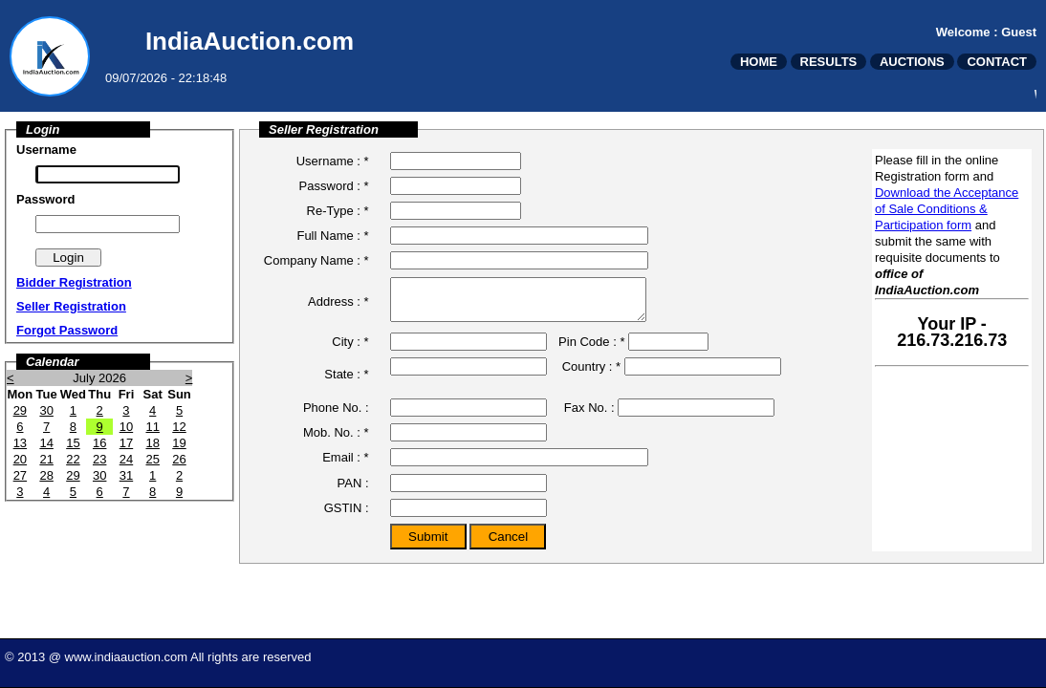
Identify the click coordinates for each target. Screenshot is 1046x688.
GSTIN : (346, 516)
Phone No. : (336, 416)
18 (152, 443)
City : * (350, 350)
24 (126, 459)
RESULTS (829, 61)
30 (46, 410)
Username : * (332, 161)
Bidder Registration (74, 282)
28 (46, 475)
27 (20, 475)
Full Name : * (332, 235)
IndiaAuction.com (249, 41)
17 (126, 443)
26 (178, 459)
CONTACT (997, 61)
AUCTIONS (912, 61)
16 (99, 443)
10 (126, 426)
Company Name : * (316, 260)
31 (126, 475)
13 (20, 443)
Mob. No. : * (336, 441)
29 (20, 410)
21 (46, 459)
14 (46, 443)
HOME (758, 61)
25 (152, 459)
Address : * (338, 305)
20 (20, 459)
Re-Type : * (338, 211)
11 (152, 426)
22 (72, 459)
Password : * (334, 186)
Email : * (345, 466)
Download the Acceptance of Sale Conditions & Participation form (946, 208)
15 (72, 443)
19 (178, 443)
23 (99, 459)
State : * (346, 383)
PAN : (353, 491)
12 (178, 426)
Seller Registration (71, 306)
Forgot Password (67, 330)
